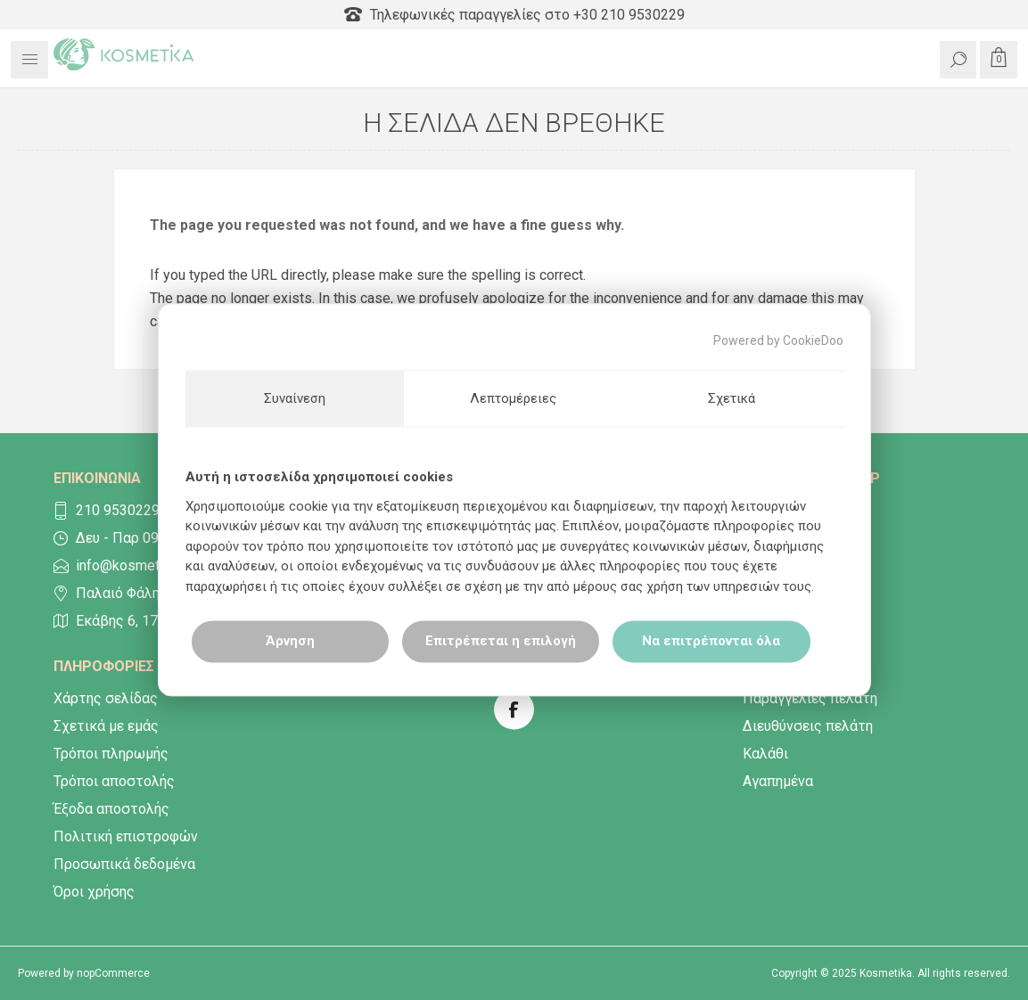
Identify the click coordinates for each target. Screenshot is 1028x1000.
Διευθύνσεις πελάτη (808, 725)
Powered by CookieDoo (778, 340)
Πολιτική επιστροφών (125, 836)
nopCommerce (113, 973)
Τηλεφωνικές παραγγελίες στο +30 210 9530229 (514, 14)
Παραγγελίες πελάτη (810, 698)
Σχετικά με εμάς (106, 725)
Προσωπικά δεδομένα (124, 864)
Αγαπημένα (778, 781)
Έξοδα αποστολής (111, 808)
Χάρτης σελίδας (105, 698)
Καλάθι (765, 753)
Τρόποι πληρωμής (111, 753)
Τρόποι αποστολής (114, 781)
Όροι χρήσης (94, 891)
